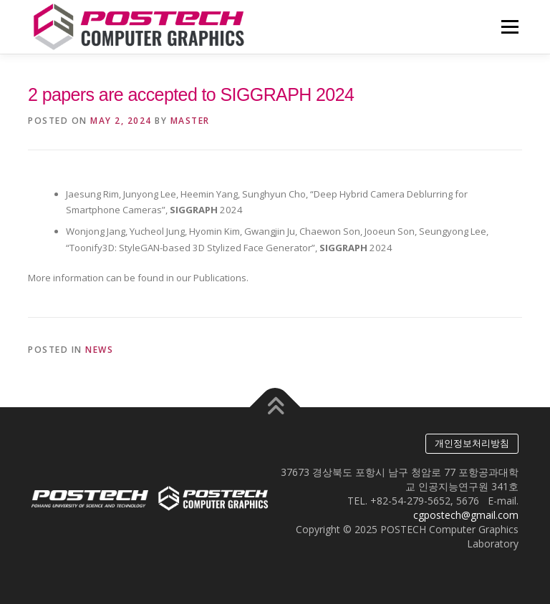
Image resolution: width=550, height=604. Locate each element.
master (190, 121)
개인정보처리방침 (472, 444)
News (99, 350)
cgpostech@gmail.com (465, 515)
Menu (509, 26)
